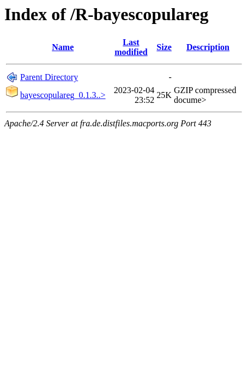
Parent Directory (49, 77)
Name (63, 47)
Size (164, 47)
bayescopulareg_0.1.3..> (63, 95)
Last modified (130, 47)
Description (207, 47)
